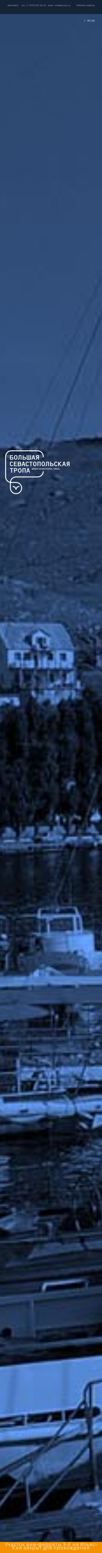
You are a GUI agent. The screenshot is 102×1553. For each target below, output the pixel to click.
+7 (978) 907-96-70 (36, 6)
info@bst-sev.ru (62, 6)
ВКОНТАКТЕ (13, 6)
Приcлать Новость (85, 6)
